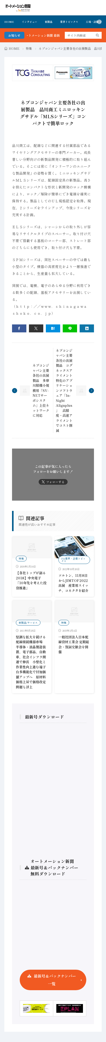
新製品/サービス (28, 622)
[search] (97, 35)
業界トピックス (69, 22)
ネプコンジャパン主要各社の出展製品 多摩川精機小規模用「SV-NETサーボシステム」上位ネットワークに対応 (41, 390)
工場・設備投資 (95, 22)
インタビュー (29, 22)
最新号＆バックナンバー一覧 (55, 979)
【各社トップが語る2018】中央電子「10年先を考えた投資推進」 (31, 580)
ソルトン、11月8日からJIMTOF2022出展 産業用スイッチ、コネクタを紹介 (73, 583)
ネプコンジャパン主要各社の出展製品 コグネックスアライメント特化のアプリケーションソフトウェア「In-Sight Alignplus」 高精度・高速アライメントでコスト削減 (64, 390)
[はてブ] (53, 328)
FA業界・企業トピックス (73, 560)
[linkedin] (87, 328)
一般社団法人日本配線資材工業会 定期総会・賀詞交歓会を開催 (73, 644)
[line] (70, 328)
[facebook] (19, 328)
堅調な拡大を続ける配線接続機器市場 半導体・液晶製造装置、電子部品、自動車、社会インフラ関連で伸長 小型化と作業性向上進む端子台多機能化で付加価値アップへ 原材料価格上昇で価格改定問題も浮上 (31, 661)
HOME (9, 22)
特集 (29, 48)
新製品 (48, 22)
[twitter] (36, 328)
